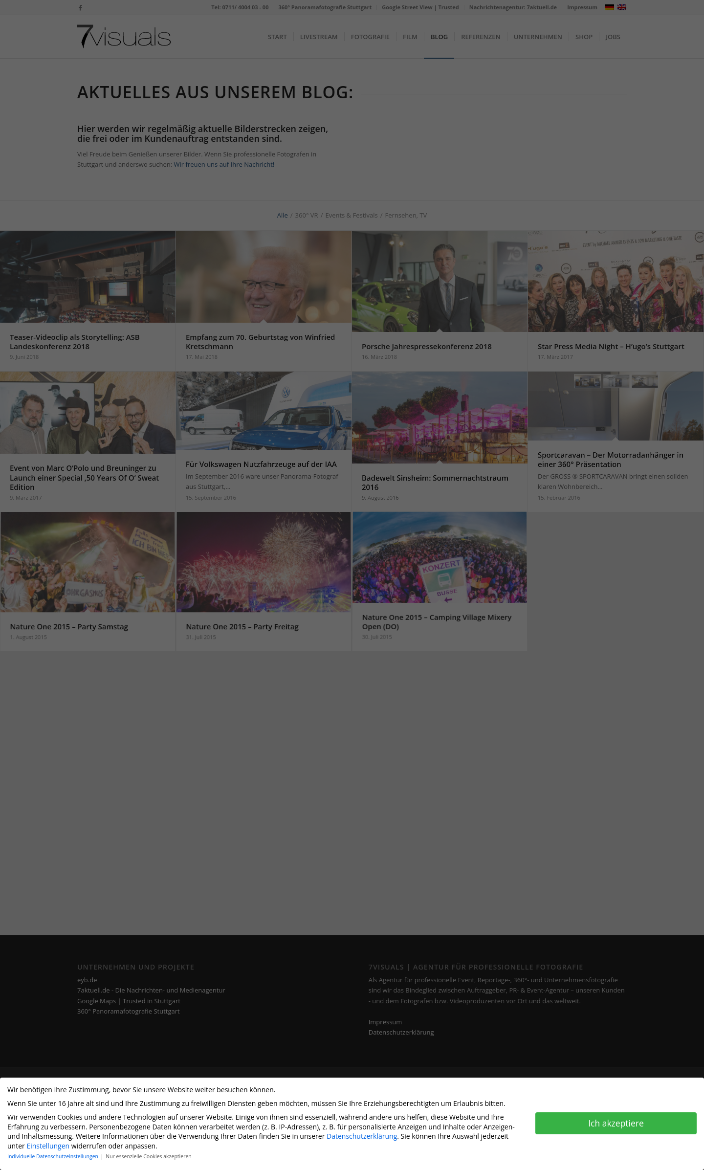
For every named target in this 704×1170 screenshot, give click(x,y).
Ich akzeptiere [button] (616, 1123)
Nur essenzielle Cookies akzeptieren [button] (149, 1156)
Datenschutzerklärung (362, 1136)
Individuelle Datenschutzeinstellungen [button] (53, 1156)
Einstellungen (47, 1145)
